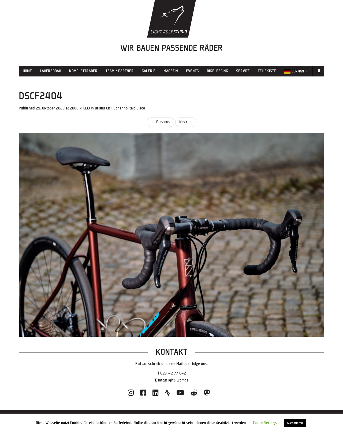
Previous (160, 122)
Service (243, 71)
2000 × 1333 (80, 108)
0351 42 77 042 (173, 373)
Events (192, 71)
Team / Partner (120, 71)
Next (185, 122)
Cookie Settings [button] (265, 423)
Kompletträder (83, 71)
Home (27, 71)
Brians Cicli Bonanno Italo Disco (120, 108)
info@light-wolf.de (173, 380)
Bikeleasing (217, 71)
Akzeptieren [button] (295, 423)
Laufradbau (50, 71)
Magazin (170, 71)
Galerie (148, 71)
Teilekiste (267, 71)
